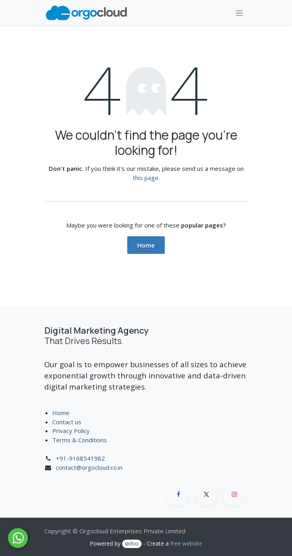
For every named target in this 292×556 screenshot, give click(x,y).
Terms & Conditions (80, 440)
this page (145, 178)
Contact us (66, 422)
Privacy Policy (71, 431)
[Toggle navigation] (239, 13)
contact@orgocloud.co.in (89, 467)
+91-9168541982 (80, 458)
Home (146, 245)
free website (186, 543)
